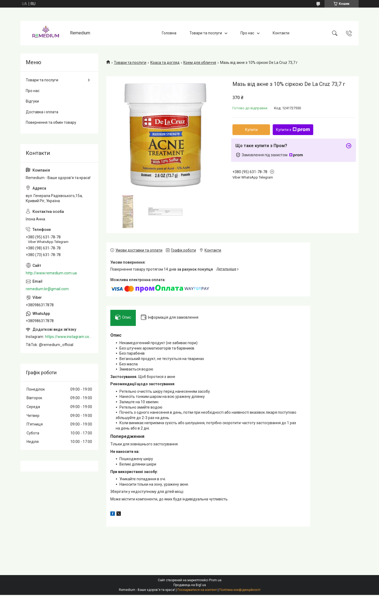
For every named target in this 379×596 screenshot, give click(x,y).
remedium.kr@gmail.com (47, 289)
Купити (251, 130)
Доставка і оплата (42, 112)
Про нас (247, 33)
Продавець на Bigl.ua (189, 586)
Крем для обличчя (199, 62)
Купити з (293, 129)
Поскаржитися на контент (197, 591)
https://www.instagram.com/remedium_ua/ (69, 337)
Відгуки (32, 101)
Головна (169, 33)
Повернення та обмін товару (51, 122)
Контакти (281, 33)
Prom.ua (215, 581)
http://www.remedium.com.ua (51, 273)
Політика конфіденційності (239, 591)
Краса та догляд (165, 62)
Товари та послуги (206, 33)
